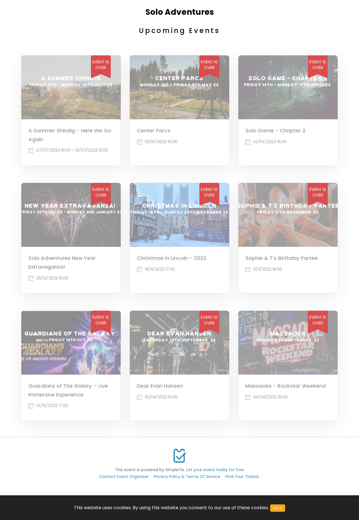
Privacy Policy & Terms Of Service (187, 476)
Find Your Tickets (242, 476)
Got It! (277, 508)
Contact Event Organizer (124, 476)
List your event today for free (215, 470)
